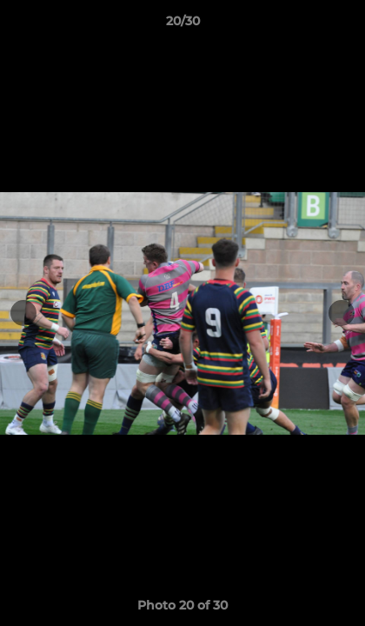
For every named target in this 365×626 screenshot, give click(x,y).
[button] (344, 25)
